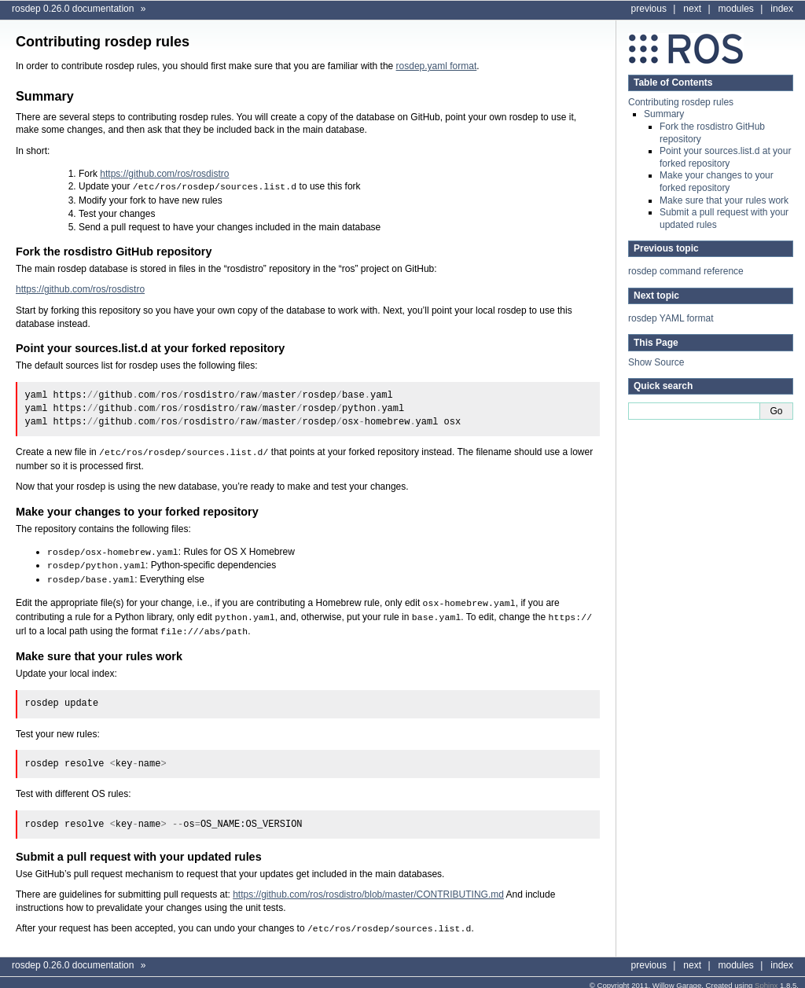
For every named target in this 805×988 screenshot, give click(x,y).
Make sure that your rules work (724, 200)
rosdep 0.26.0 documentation (73, 8)
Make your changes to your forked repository (717, 181)
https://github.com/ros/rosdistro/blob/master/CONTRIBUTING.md (368, 888)
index (781, 8)
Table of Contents (673, 82)
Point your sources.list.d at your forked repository (725, 157)
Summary (664, 113)
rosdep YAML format (671, 318)
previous (649, 8)
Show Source (656, 362)
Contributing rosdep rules (680, 102)
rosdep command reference (686, 271)
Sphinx (766, 978)
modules (736, 8)
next (692, 8)
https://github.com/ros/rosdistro (164, 173)
